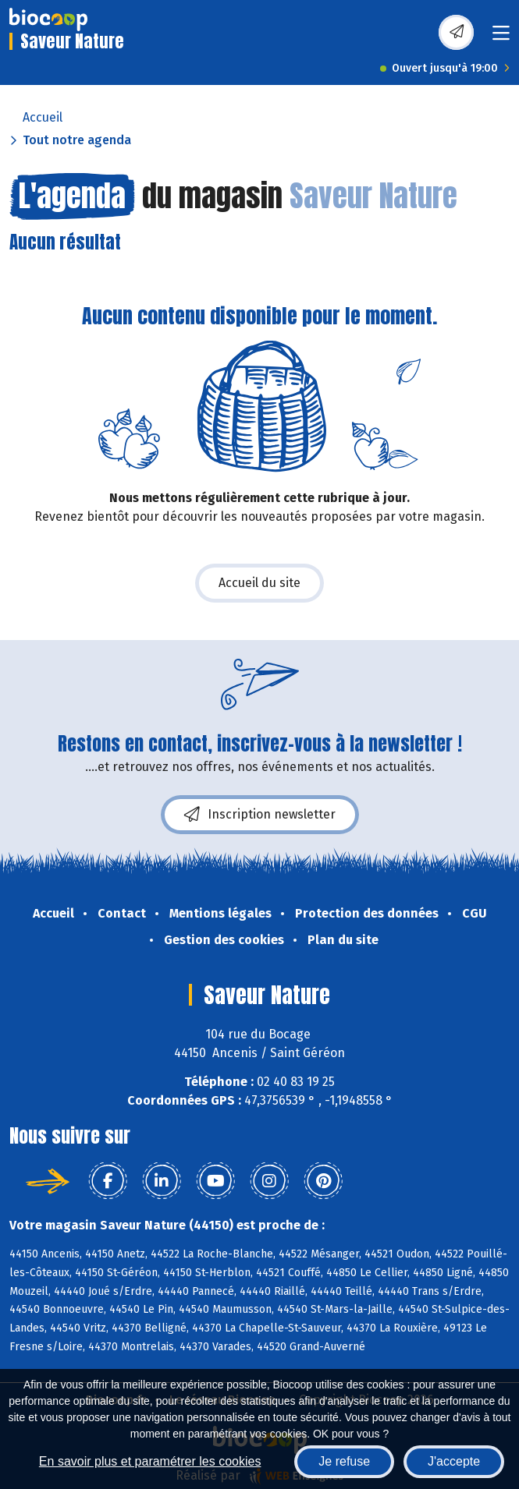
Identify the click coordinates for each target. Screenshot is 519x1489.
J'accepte (454, 1461)
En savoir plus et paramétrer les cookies (150, 1461)
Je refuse (344, 1461)
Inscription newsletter (260, 814)
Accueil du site (259, 582)
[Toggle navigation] (501, 38)
